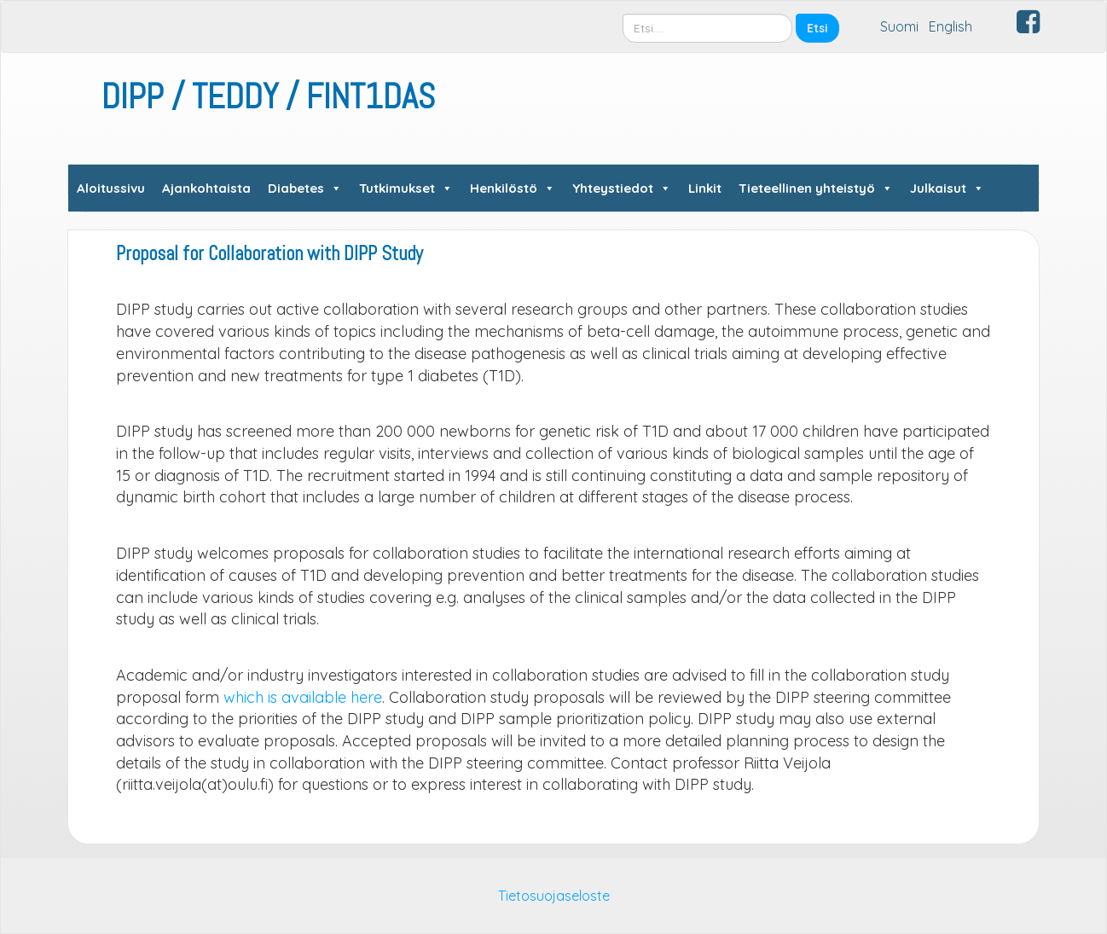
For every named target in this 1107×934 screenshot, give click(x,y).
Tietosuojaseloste (554, 895)
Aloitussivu (111, 188)
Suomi (899, 26)
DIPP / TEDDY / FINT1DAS (268, 97)
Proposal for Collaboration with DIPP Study (269, 253)
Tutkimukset (406, 188)
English (950, 26)
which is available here (302, 697)
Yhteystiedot (621, 188)
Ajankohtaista (206, 188)
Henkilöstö (512, 188)
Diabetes (305, 188)
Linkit (705, 188)
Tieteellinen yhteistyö (816, 188)
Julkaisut (947, 188)
